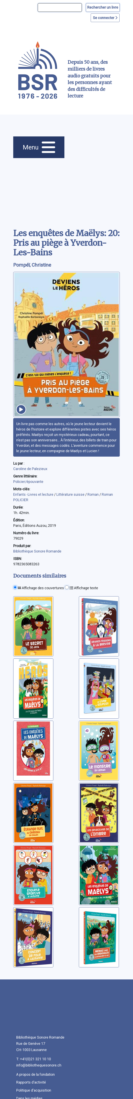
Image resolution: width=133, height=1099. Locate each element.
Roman (93, 494)
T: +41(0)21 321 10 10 (33, 1059)
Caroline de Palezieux (30, 469)
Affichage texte (84, 588)
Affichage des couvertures (41, 588)
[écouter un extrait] (21, 409)
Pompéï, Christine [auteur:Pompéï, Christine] (32, 265)
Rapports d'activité (31, 1082)
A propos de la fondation (35, 1074)
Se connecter (105, 18)
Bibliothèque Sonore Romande (37, 551)
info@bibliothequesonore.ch (38, 1065)
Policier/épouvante (28, 481)
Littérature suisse (70, 494)
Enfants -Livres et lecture (33, 494)
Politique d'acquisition (33, 1090)
